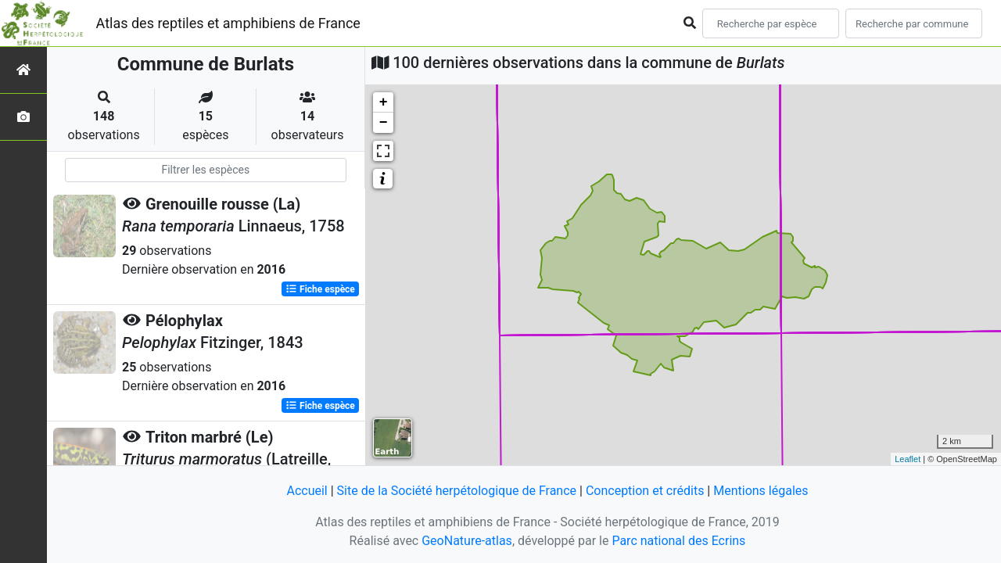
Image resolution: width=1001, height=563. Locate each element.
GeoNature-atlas (467, 540)
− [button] (383, 122)
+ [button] (383, 102)
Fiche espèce (320, 289)
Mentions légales (760, 490)
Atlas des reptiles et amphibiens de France (228, 23)
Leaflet (907, 459)
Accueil (306, 490)
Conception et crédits (645, 490)
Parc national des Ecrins (678, 540)
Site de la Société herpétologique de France (456, 490)
